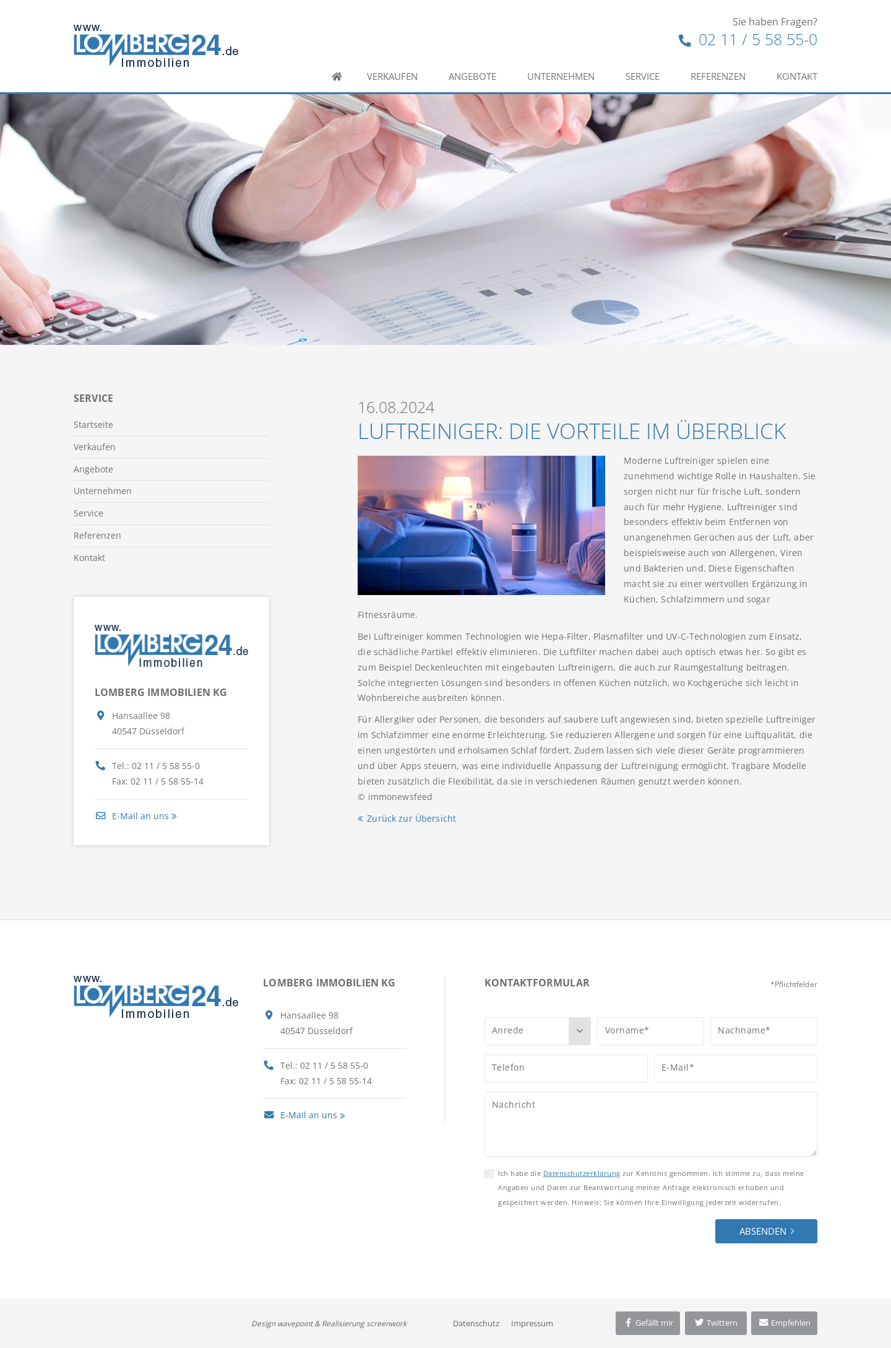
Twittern (716, 1322)
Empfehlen (784, 1322)
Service (643, 76)
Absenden (762, 1231)
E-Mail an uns (132, 816)
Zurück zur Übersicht (411, 818)
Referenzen (718, 76)
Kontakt (797, 76)
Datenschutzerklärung (582, 1173)
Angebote (472, 76)
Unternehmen (561, 76)
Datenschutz (476, 1323)
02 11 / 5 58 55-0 (748, 39)
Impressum (532, 1323)
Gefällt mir (647, 1322)
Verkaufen (392, 76)
